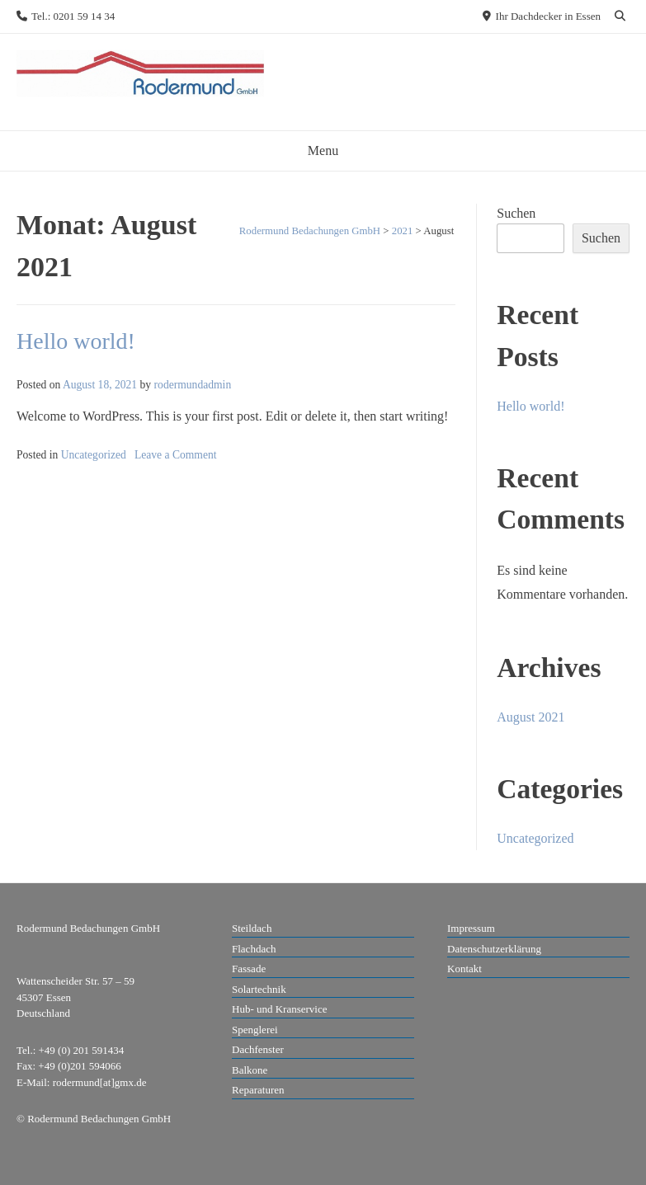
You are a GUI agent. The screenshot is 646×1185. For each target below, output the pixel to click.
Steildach (251, 928)
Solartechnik (259, 989)
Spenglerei (255, 1029)
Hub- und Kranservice (280, 1009)
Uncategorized (93, 455)
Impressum (471, 928)
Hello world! (76, 341)
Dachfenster (258, 1049)
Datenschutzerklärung (494, 949)
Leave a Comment (175, 455)
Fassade (249, 968)
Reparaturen (258, 1090)
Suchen (516, 213)
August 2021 (530, 717)
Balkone (249, 1070)
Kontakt (464, 968)
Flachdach (254, 949)
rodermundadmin (193, 385)
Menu (323, 150)
